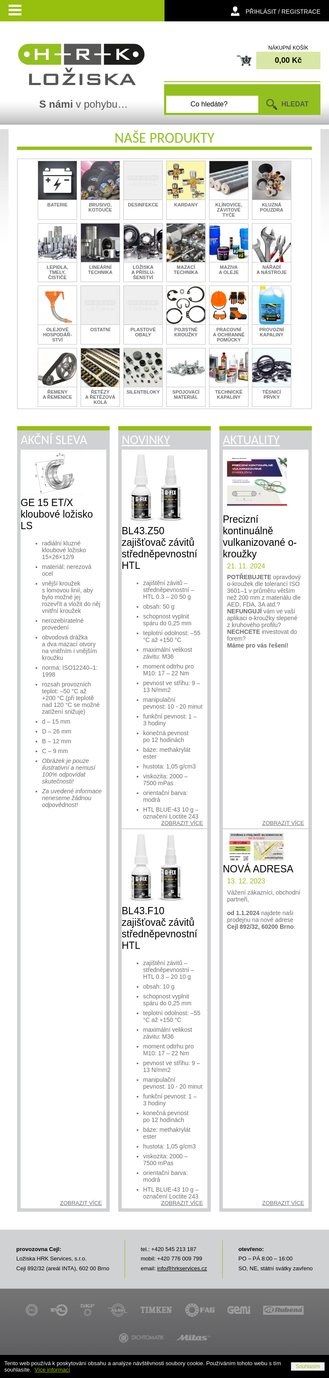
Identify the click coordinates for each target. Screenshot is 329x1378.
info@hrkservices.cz (182, 1268)
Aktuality (251, 440)
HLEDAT (295, 104)
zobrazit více (81, 1203)
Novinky (146, 440)
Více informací (52, 1369)
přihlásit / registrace (282, 11)
